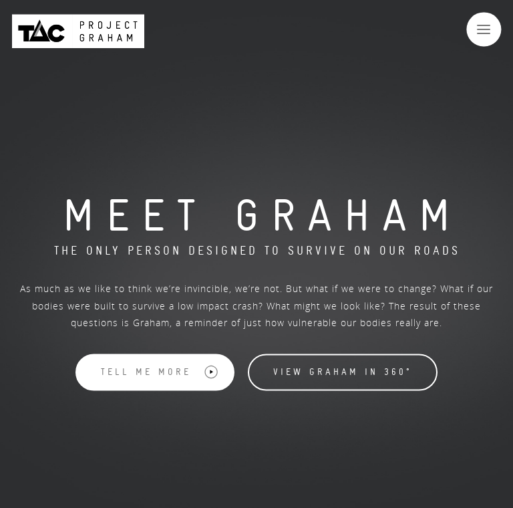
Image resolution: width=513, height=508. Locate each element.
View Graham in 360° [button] (342, 372)
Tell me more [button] (159, 372)
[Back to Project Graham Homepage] (78, 31)
